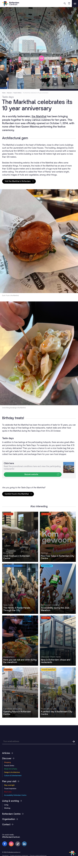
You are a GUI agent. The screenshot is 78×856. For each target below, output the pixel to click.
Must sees (7, 813)
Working (7, 829)
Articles (7, 774)
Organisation (10, 840)
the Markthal (43, 117)
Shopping (7, 783)
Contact (7, 845)
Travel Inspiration (10, 809)
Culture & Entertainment (12, 797)
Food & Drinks (9, 787)
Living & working (12, 822)
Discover (8, 779)
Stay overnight (9, 806)
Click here (9, 483)
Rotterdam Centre (13, 835)
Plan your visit (10, 802)
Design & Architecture (12, 793)
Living (6, 826)
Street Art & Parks (10, 790)
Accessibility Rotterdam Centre (15, 816)
